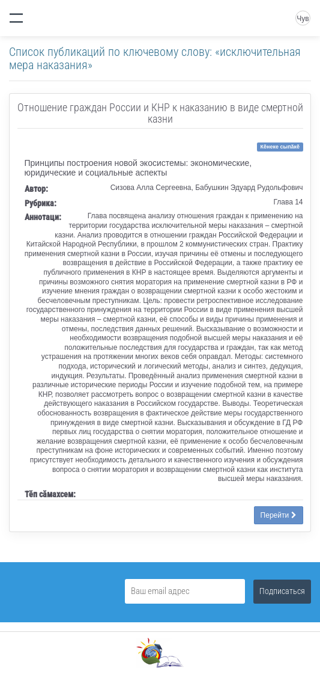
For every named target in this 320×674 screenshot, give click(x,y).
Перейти (279, 515)
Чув (303, 18)
